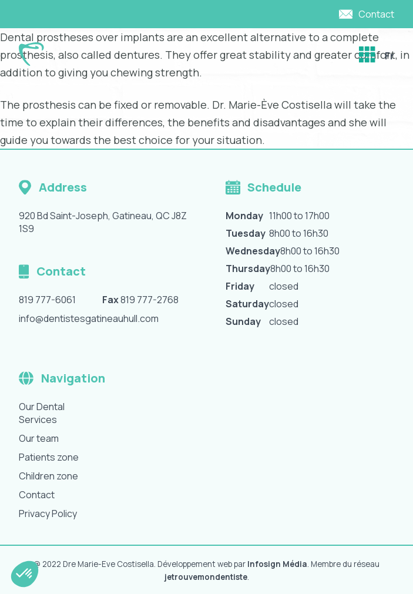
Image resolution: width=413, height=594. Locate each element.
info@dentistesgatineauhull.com (89, 318)
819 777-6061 (47, 299)
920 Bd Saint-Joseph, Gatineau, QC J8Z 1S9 (103, 222)
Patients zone (49, 457)
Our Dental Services (42, 413)
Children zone (48, 475)
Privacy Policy (48, 513)
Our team (39, 438)
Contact (37, 494)
